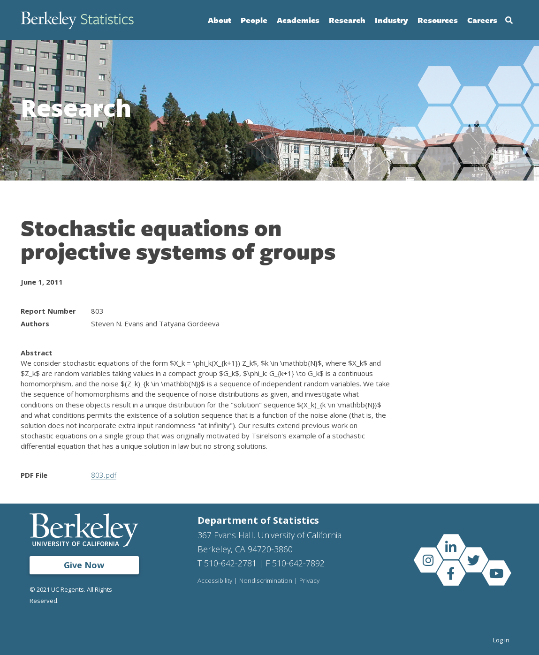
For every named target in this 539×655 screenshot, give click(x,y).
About (219, 20)
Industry (391, 20)
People (254, 20)
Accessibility (214, 581)
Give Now (84, 565)
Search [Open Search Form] (509, 20)
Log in (501, 640)
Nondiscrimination (265, 581)
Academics (298, 20)
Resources (438, 20)
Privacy (309, 581)
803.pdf (103, 475)
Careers (482, 20)
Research (347, 20)
